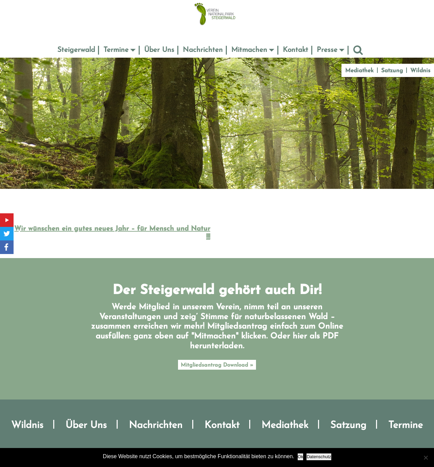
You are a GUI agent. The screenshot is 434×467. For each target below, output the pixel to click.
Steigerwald (76, 50)
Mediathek (359, 71)
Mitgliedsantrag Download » (217, 365)
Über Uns (159, 50)
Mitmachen (249, 50)
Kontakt (295, 50)
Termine (116, 50)
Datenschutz (319, 456)
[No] (425, 457)
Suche (358, 50)
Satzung (392, 71)
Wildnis (420, 71)
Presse (327, 50)
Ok (300, 456)
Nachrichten (203, 50)
